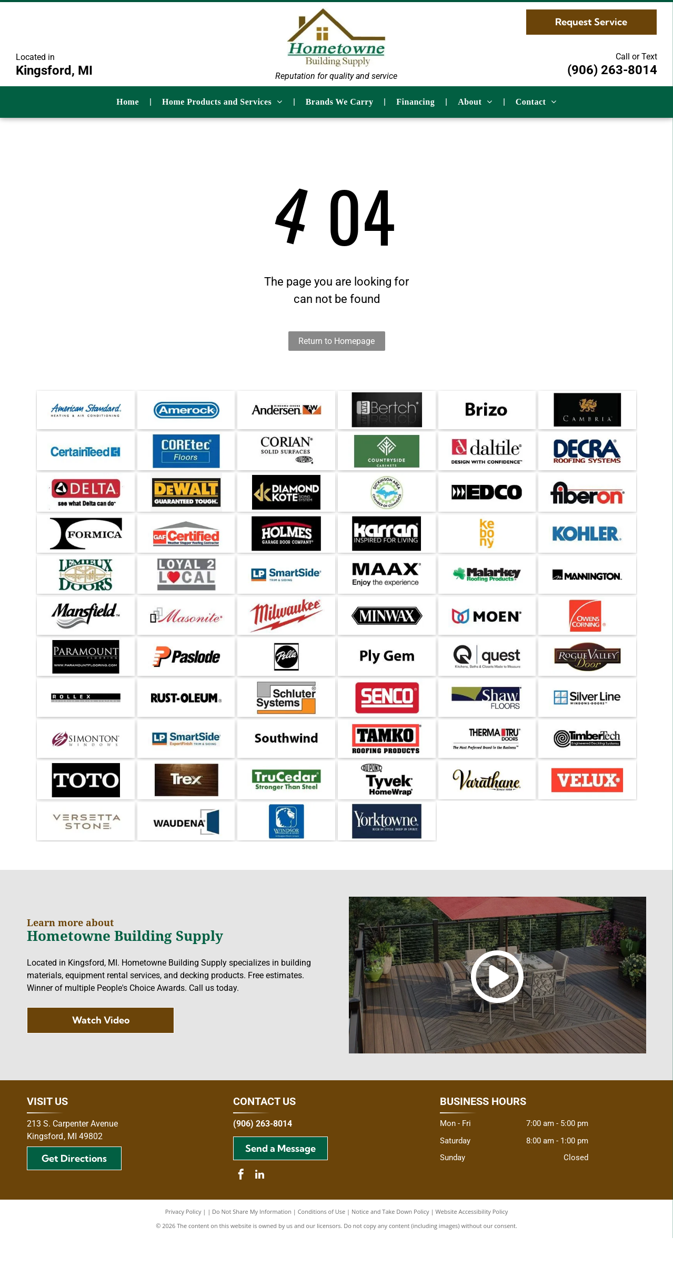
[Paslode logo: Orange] (186, 680)
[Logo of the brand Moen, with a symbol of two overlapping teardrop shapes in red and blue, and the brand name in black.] (487, 635)
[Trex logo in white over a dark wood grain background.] (186, 814)
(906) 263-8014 (612, 70)
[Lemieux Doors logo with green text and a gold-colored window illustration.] (86, 591)
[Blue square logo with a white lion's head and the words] (286, 859)
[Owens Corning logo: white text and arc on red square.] (587, 635)
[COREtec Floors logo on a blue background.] (186, 456)
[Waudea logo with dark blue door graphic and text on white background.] (186, 859)
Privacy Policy (183, 1251)
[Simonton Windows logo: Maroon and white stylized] (86, 769)
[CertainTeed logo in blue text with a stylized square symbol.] (86, 456)
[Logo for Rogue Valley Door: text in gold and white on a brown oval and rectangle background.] (587, 680)
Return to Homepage (336, 341)
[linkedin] (259, 1215)
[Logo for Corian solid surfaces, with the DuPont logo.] (286, 456)
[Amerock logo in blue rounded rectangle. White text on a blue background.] (186, 412)
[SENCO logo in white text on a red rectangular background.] (387, 725)
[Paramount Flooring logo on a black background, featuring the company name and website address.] (86, 680)
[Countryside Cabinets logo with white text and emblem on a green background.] (387, 456)
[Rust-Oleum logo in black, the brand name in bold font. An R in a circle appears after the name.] (186, 725)
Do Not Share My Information (252, 1251)
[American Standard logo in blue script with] (86, 412)
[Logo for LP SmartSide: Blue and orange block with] (186, 769)
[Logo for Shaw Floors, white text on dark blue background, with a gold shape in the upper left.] (487, 725)
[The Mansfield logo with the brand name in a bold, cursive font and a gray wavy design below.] (86, 635)
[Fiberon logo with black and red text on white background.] (587, 501)
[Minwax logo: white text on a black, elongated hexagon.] (387, 635)
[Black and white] (86, 546)
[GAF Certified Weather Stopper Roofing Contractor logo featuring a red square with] (186, 546)
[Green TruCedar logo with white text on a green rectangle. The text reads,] (286, 814)
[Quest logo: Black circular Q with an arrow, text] (487, 680)
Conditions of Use (322, 1251)
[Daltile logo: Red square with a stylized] (487, 456)
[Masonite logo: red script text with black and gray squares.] (186, 635)
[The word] (487, 412)
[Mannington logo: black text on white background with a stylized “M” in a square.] (587, 591)
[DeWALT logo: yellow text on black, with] (186, 501)
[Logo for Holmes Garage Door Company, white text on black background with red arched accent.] (286, 546)
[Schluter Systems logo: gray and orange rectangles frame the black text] (286, 725)
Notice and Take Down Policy (390, 1251)
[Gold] (286, 501)
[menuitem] (129, 102)
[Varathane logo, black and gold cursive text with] (487, 814)
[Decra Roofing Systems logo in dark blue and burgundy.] (587, 456)
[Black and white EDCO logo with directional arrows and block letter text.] (487, 501)
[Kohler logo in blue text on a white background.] (587, 546)
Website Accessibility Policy (471, 1251)
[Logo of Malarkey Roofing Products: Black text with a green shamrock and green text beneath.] (487, 591)
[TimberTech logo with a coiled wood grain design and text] (587, 769)
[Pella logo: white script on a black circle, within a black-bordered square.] (286, 680)
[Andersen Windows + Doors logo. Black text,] (286, 412)
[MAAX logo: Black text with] (387, 591)
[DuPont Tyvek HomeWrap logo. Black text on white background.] (387, 814)
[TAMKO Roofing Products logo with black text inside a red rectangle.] (387, 769)
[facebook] (241, 1215)
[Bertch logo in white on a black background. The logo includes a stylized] (387, 412)
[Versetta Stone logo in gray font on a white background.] (86, 859)
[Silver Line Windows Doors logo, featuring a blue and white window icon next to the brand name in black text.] (587, 725)
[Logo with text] (186, 591)
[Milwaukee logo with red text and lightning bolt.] (286, 635)
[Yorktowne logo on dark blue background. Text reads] (387, 859)
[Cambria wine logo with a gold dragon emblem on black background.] (587, 412)
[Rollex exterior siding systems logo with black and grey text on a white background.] (86, 725)
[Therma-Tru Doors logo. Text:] (487, 769)
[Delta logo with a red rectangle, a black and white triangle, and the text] (86, 501)
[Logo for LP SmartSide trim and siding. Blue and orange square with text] (286, 591)
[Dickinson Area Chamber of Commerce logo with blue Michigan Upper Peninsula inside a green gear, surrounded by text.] (387, 501)
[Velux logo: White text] (587, 814)
